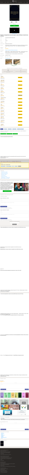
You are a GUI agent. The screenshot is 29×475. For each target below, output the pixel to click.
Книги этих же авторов (4, 172)
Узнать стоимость (9, 133)
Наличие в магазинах (4, 176)
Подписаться (14, 224)
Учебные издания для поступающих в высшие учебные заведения (7, 466)
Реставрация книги (7, 58)
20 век (13, 2)
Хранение (2, 436)
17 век (5, 2)
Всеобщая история (2, 469)
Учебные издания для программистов (4, 464)
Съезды (1, 459)
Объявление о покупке (4, 171)
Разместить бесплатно (4, 218)
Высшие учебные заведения (3, 470)
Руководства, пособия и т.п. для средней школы (5, 458)
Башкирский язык (2, 465)
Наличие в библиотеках (5, 173)
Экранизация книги (14, 31)
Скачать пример (15, 133)
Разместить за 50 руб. (4, 206)
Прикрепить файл (3, 389)
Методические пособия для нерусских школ (5, 451)
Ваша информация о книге (4, 421)
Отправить (26, 389)
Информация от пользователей (6, 177)
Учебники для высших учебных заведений (5, 452)
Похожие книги (3, 175)
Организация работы (4, 437)
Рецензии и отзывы (4, 174)
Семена (2, 435)
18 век (8, 2)
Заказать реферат (3, 133)
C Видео (27, 2)
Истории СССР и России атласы (3, 471)
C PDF (24, 2)
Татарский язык (2, 453)
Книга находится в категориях (5, 178)
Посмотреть (20, 77)
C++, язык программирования (3, 472)
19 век (10, 2)
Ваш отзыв (1, 380)
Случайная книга (20, 2)
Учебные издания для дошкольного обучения (5, 454)
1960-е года (2, 433)
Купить (14, 25)
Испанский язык (2, 460)
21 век (16, 2)
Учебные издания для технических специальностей (6, 457)
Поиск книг (1, 2)
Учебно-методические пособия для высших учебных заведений (7, 463)
